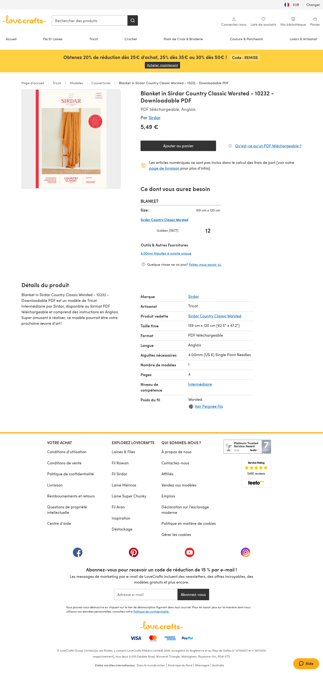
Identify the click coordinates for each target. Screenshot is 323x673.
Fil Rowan (120, 462)
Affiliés (167, 473)
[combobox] (90, 20)
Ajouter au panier (178, 145)
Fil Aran (118, 506)
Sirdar (155, 117)
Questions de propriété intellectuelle (67, 509)
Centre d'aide (59, 523)
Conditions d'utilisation (66, 451)
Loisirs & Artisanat (303, 39)
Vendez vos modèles (179, 484)
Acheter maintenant (163, 65)
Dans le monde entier (151, 665)
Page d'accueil (33, 83)
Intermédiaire (200, 384)
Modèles (76, 83)
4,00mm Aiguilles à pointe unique (181, 253)
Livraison (55, 484)
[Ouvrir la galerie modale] (71, 138)
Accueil (11, 39)
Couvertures (101, 83)
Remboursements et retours (71, 495)
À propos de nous (177, 451)
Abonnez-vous (193, 594)
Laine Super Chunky (129, 495)
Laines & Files (123, 451)
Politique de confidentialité (70, 473)
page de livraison (164, 168)
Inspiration (121, 518)
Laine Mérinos (124, 484)
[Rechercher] (132, 20)
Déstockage (122, 528)
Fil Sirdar (119, 473)
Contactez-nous (175, 462)
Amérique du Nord (180, 665)
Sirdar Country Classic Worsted (214, 315)
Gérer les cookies (176, 534)
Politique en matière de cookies (189, 523)
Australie (218, 665)
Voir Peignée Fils (209, 406)
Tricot (93, 39)
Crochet (131, 39)
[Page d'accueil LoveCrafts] (161, 625)
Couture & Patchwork (246, 39)
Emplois (168, 495)
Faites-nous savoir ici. (205, 264)
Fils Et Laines (52, 39)
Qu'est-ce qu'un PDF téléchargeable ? (268, 145)
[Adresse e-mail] (145, 594)
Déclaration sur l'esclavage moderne (185, 509)
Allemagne (202, 665)
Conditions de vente (64, 462)
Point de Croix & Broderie (183, 39)
